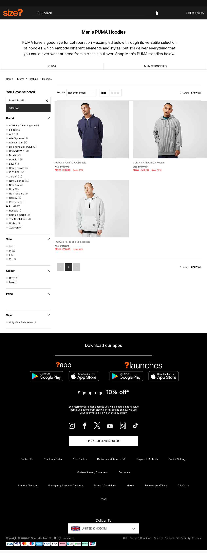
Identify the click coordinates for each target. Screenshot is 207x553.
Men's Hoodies (155, 66)
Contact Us (27, 459)
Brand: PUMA (28, 100)
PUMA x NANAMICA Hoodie (70, 162)
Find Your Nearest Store (103, 440)
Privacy (196, 538)
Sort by (61, 92)
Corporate (124, 472)
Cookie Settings (177, 459)
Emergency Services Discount (65, 485)
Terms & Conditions (105, 485)
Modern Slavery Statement (92, 472)
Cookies (158, 538)
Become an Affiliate (156, 485)
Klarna (130, 485)
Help (125, 538)
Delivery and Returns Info (111, 459)
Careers (169, 538)
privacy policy (119, 412)
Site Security (183, 538)
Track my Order (53, 459)
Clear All (14, 107)
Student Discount (28, 485)
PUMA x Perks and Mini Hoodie (72, 241)
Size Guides (80, 459)
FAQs (104, 498)
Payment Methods (147, 459)
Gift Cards (183, 485)
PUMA (52, 66)
